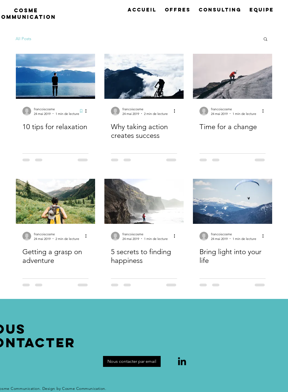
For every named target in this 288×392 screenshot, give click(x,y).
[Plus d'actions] (87, 111)
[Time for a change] (232, 76)
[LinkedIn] (182, 361)
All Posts (23, 38)
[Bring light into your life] (232, 201)
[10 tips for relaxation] (55, 76)
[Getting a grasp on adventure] (55, 201)
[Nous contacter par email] (132, 361)
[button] (265, 39)
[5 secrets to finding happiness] (144, 201)
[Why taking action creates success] (144, 76)
